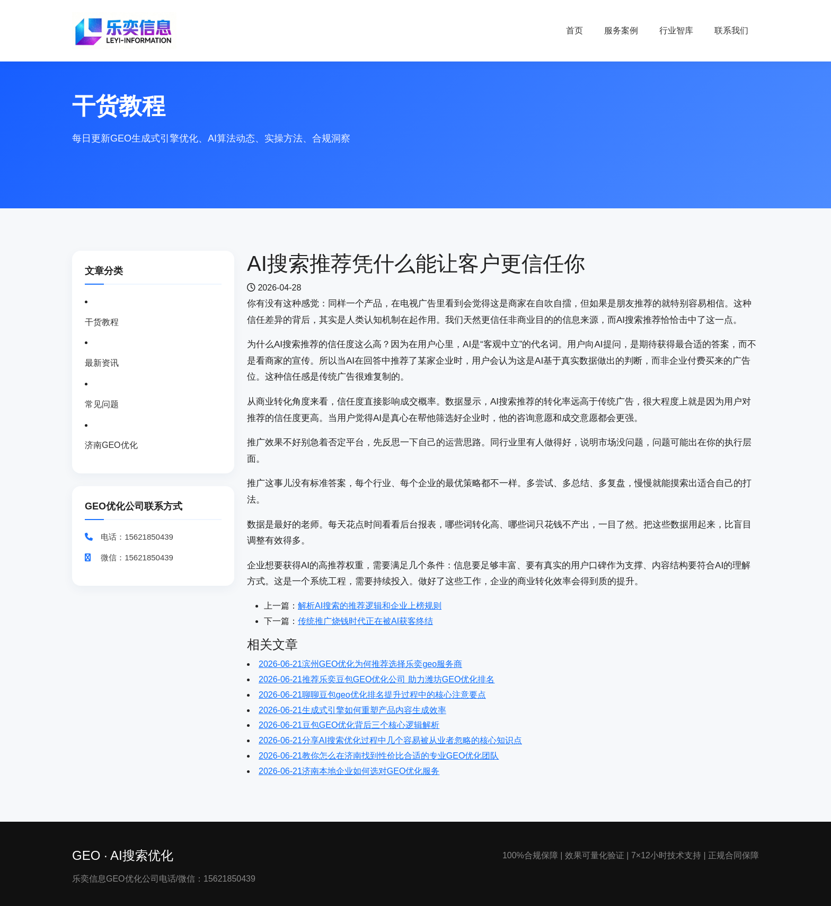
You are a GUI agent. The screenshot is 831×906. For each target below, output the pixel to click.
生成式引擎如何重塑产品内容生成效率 (352, 710)
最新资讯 (102, 362)
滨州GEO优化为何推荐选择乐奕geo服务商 (360, 663)
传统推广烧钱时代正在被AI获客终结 (365, 621)
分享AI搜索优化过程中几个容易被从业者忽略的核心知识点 (390, 740)
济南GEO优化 (111, 445)
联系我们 (731, 30)
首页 (574, 30)
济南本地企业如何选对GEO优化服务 (349, 771)
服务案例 (621, 30)
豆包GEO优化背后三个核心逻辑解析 (349, 724)
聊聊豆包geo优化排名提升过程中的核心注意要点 (372, 694)
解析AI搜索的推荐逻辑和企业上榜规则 (369, 605)
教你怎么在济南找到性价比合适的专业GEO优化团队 (379, 755)
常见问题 (102, 404)
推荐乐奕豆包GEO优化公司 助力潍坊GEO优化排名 (376, 679)
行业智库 (676, 30)
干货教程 (102, 322)
